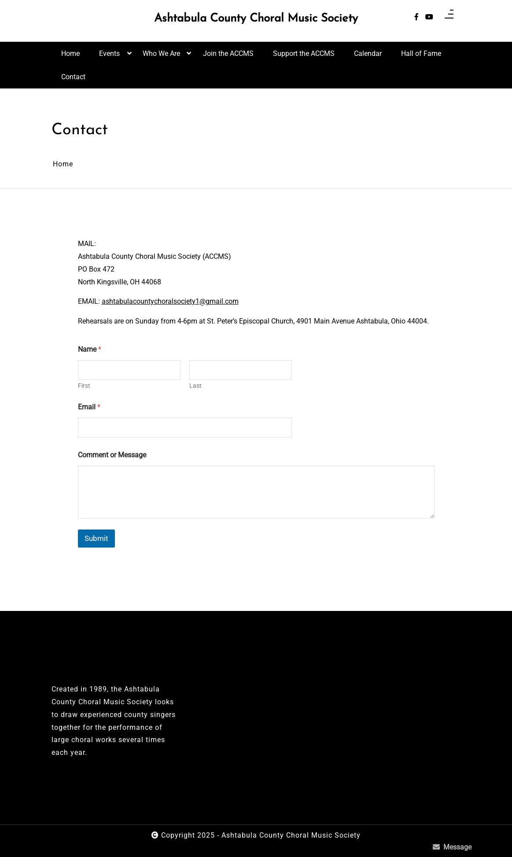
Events (109, 57)
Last (195, 385)
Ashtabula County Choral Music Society (256, 19)
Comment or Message (112, 455)
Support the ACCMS (304, 53)
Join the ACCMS (228, 53)
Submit (96, 538)
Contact (73, 77)
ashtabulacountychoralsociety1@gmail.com (170, 301)
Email (89, 407)
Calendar (368, 53)
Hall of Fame (421, 53)
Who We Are (161, 57)
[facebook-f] (416, 17)
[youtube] (429, 17)
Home (70, 53)
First (84, 385)
